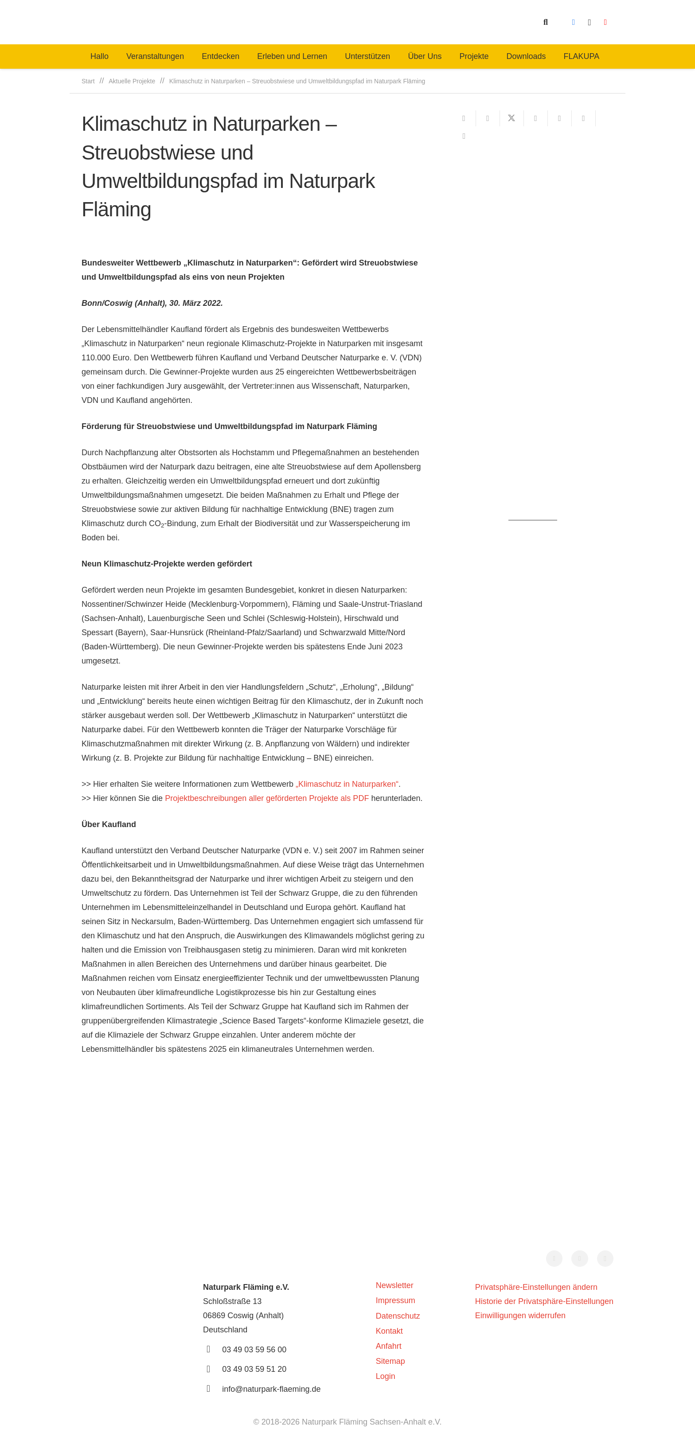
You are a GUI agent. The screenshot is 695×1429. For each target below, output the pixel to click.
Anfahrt (389, 1346)
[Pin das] (560, 118)
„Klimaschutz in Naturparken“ (347, 784)
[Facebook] (574, 22)
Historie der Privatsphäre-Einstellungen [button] (544, 1301)
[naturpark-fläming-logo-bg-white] (235, 22)
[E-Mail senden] (464, 118)
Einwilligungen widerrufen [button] (520, 1315)
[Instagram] (589, 22)
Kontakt (389, 1331)
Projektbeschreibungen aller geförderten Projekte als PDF (267, 798)
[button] (545, 22)
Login (385, 1376)
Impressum (395, 1300)
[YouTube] (605, 22)
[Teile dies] (488, 118)
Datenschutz (398, 1316)
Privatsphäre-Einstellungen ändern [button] (536, 1287)
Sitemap (390, 1361)
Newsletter (395, 1285)
